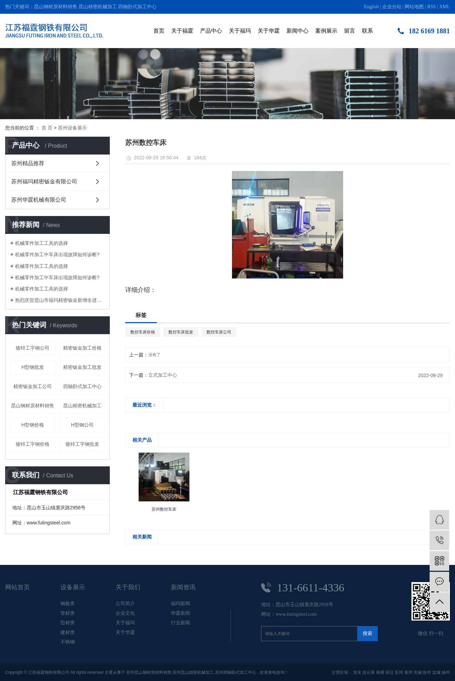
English (371, 6)
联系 (367, 31)
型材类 (67, 622)
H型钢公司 (82, 425)
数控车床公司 (219, 332)
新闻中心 (297, 31)
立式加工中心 (162, 375)
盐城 (436, 672)
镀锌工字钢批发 (82, 444)
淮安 (357, 672)
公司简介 (125, 603)
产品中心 (211, 31)
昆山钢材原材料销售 (55, 6)
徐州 (427, 672)
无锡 (417, 672)
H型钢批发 (32, 367)
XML (444, 6)
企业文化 (125, 613)
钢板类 (67, 603)
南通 (380, 672)
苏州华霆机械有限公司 (38, 200)
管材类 (67, 613)
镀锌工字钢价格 (32, 444)
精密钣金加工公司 (32, 386)
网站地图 (414, 6)
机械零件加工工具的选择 (41, 243)
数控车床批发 (180, 332)
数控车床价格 (142, 332)
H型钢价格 (32, 425)
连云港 (368, 672)
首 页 (47, 127)
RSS (431, 6)
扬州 (446, 672)
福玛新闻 (180, 603)
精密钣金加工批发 (82, 367)
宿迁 (389, 672)
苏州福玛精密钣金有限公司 (44, 181)
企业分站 (391, 6)
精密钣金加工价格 (82, 348)
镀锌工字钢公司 (32, 348)
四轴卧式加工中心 (137, 6)
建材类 (67, 632)
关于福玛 (240, 31)
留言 (349, 31)
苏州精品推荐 (27, 163)
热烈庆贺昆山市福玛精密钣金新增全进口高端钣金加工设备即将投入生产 (60, 300)
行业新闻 (180, 622)
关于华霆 (269, 31)
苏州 (399, 672)
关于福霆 (182, 31)
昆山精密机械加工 (98, 6)
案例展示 (326, 31)
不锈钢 (67, 642)
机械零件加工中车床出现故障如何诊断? (57, 254)
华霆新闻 (180, 613)
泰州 (408, 672)
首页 (158, 31)
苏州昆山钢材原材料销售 (149, 672)
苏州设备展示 (72, 127)
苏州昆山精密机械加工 (193, 672)
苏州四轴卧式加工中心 (235, 672)
